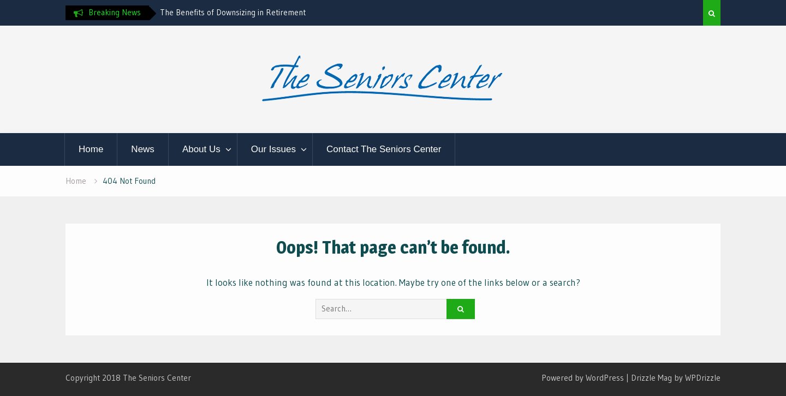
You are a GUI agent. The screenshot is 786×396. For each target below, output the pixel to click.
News (142, 149)
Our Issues (273, 149)
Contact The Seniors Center (383, 149)
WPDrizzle (702, 378)
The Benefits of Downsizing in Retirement (233, 12)
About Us (201, 149)
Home (91, 149)
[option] (258, 12)
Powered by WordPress (582, 378)
